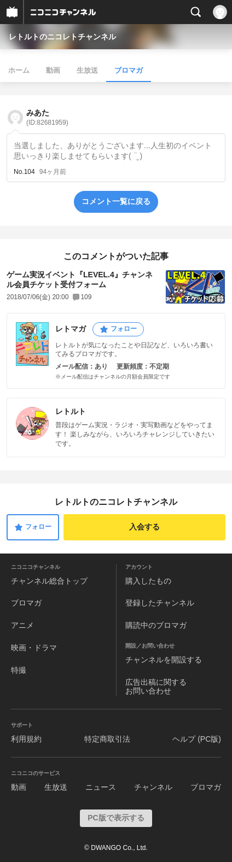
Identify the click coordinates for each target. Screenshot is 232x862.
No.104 (24, 171)
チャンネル (153, 787)
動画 (53, 70)
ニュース (100, 787)
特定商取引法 (107, 739)
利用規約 (26, 739)
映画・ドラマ (34, 647)
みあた (47, 117)
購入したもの (148, 580)
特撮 (18, 670)
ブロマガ (128, 70)
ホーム (19, 70)
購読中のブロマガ (156, 625)
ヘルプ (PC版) (196, 739)
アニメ (22, 625)
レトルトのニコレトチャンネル (62, 36)
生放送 (87, 70)
